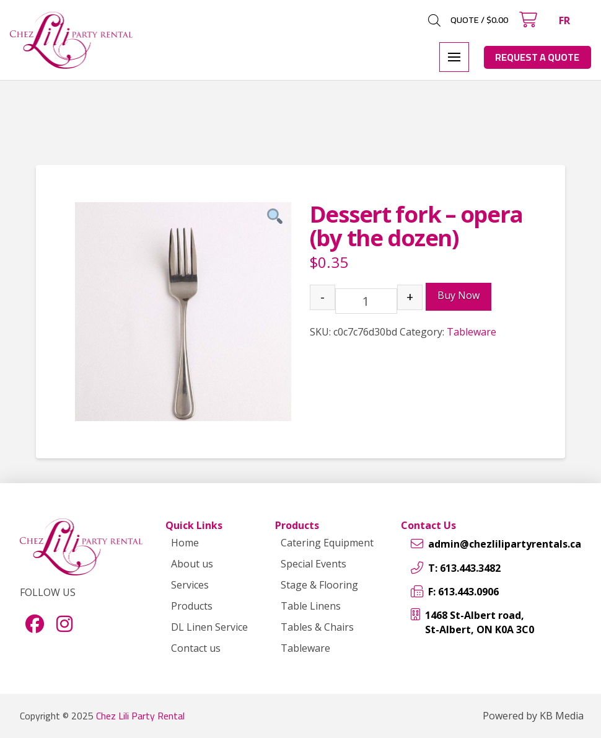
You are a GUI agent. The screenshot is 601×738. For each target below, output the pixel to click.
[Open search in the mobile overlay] (434, 20)
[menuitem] (564, 20)
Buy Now (458, 295)
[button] (528, 20)
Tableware (471, 332)
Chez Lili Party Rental (140, 715)
